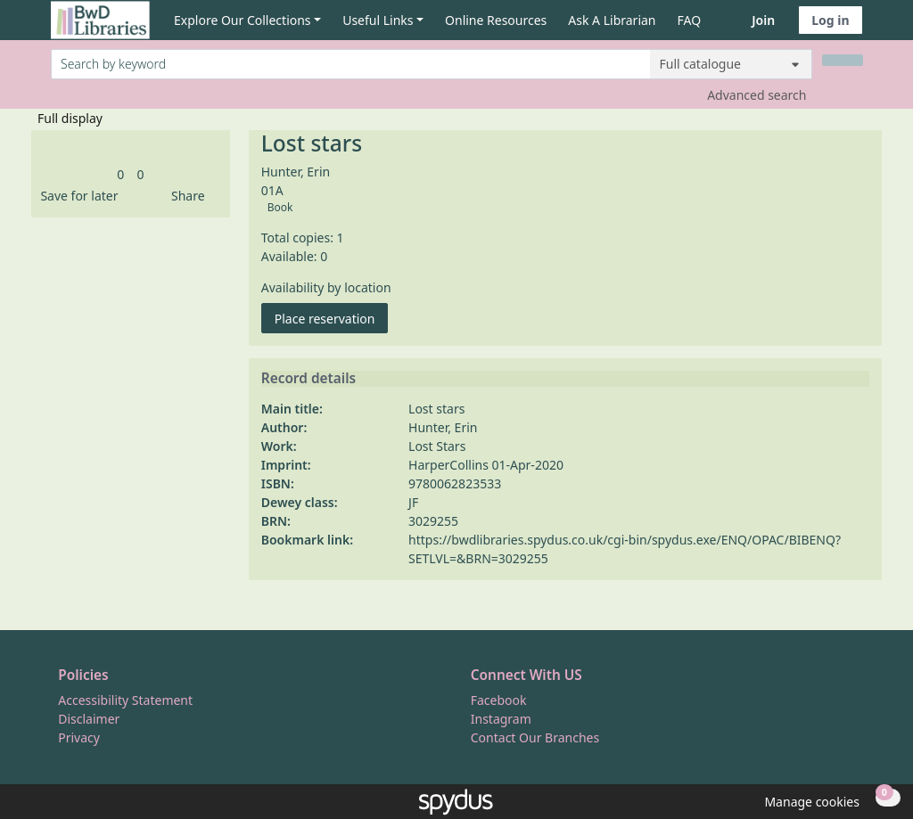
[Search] (842, 60)
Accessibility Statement (125, 700)
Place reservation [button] (332, 317)
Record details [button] (308, 379)
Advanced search (756, 94)
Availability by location (326, 287)
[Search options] (731, 64)
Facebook (499, 700)
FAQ (690, 20)
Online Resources (496, 20)
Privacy (79, 737)
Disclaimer (88, 718)
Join (763, 20)
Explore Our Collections (242, 20)
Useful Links (377, 20)
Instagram (501, 718)
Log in (830, 20)
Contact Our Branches (535, 737)
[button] (76, 195)
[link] (120, 174)
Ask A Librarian (611, 20)
